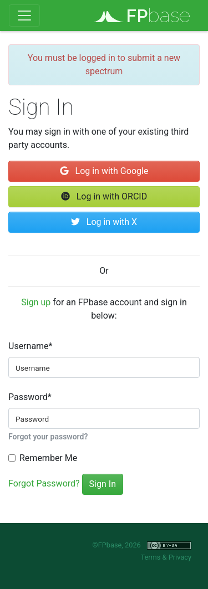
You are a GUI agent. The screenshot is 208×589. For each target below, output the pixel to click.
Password (30, 397)
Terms (150, 557)
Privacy (180, 557)
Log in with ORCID (104, 196)
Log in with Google (104, 171)
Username (30, 346)
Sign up (35, 302)
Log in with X (104, 222)
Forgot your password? (48, 436)
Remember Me (48, 458)
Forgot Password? (44, 483)
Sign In (102, 484)
